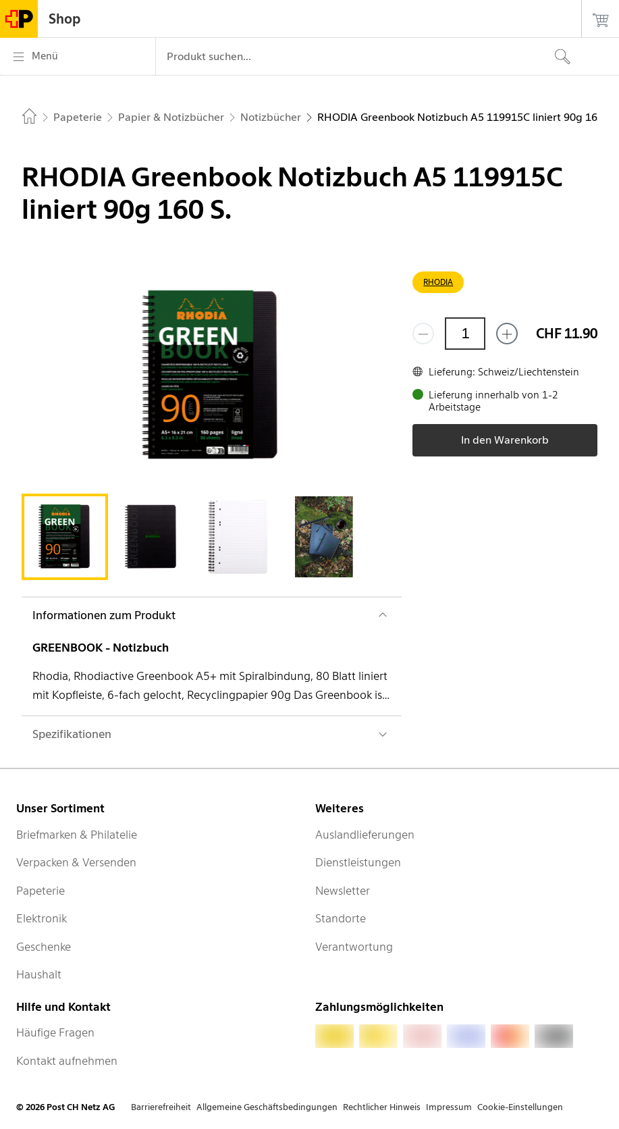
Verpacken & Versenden (76, 862)
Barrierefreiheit (161, 1107)
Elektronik (41, 918)
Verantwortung (354, 946)
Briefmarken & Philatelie (76, 834)
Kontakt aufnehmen (66, 1061)
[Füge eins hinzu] (507, 333)
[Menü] (77, 57)
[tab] (65, 537)
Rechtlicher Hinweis (382, 1107)
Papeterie (40, 890)
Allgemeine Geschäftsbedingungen (267, 1107)
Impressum (449, 1107)
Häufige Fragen (55, 1032)
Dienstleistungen (358, 862)
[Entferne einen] (423, 333)
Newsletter (342, 890)
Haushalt (38, 974)
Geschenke (43, 946)
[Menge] (465, 333)
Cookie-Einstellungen (520, 1107)
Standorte (340, 918)
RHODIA (438, 282)
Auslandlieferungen (364, 834)
